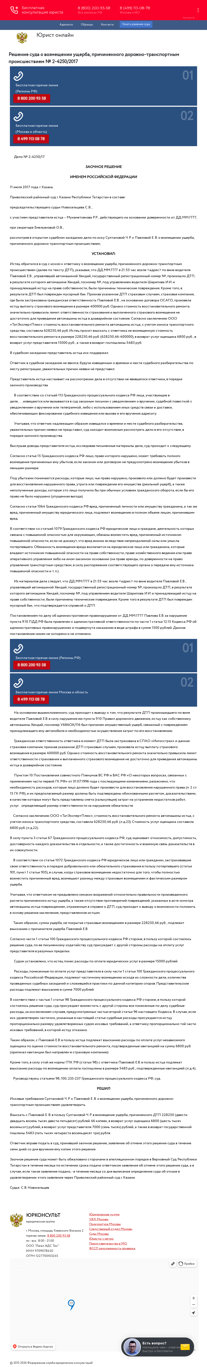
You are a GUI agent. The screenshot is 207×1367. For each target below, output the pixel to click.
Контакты (107, 25)
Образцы (87, 25)
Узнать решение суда (136, 24)
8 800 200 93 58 (58, 1235)
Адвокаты (66, 25)
